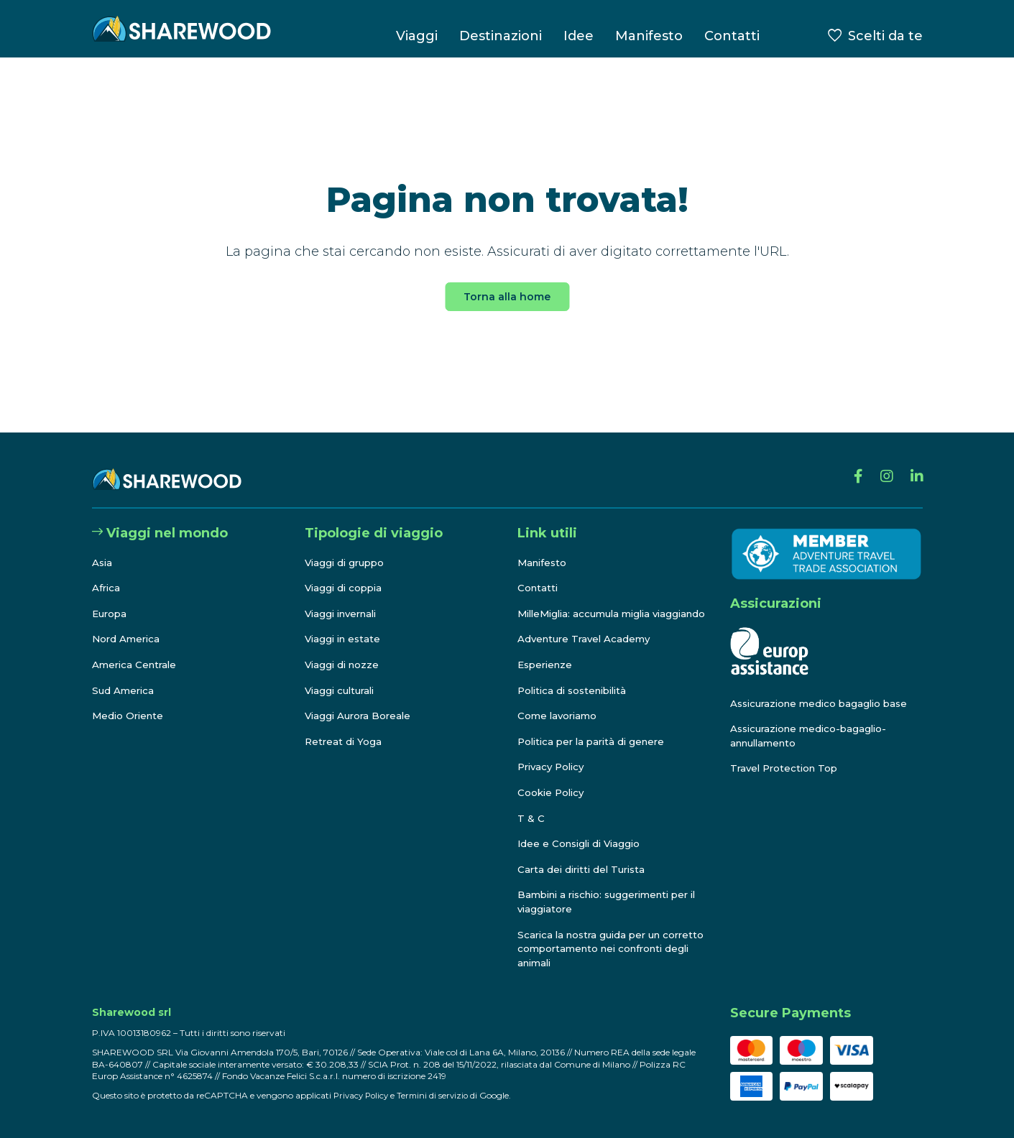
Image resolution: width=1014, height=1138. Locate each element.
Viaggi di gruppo (347, 548)
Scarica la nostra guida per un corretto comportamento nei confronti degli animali (593, 948)
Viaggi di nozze (344, 650)
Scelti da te (885, 36)
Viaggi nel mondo (160, 519)
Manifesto (649, 36)
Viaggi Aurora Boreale (360, 701)
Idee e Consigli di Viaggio (582, 844)
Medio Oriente (129, 701)
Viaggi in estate (345, 625)
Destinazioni (500, 36)
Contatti (732, 36)
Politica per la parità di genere (595, 741)
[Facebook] (851, 465)
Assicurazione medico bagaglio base (824, 689)
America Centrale (136, 650)
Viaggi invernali (344, 599)
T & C (531, 818)
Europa (110, 599)
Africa (106, 574)
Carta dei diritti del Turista (585, 869)
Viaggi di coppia (346, 574)
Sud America (124, 676)
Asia (103, 548)
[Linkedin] (915, 465)
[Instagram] (882, 465)
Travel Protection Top (787, 754)
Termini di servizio (438, 1095)
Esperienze (547, 664)
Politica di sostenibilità (576, 690)
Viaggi (417, 36)
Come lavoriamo (559, 716)
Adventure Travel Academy (587, 639)
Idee (578, 36)
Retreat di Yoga (344, 727)
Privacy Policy (553, 767)
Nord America (127, 625)
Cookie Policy (552, 792)
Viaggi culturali (342, 676)
